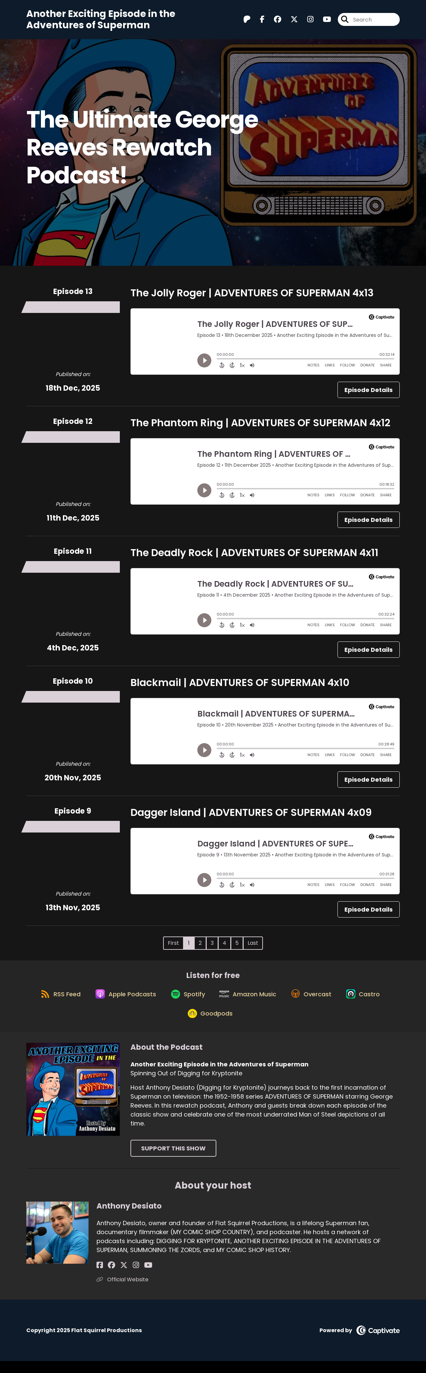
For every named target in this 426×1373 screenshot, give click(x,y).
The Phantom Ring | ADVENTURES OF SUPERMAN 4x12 (260, 426)
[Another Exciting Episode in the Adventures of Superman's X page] (290, 21)
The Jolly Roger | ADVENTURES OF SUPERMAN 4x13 (252, 296)
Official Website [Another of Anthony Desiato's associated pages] (122, 1291)
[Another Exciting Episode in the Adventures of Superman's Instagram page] (306, 21)
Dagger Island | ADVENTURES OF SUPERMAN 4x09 (251, 816)
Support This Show (173, 1160)
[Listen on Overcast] (316, 1001)
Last (253, 946)
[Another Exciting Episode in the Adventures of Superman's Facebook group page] (273, 21)
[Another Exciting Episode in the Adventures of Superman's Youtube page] (323, 21)
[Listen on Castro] (370, 1001)
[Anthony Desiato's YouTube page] (133, 1277)
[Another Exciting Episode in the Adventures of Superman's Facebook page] (258, 21)
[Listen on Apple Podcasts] (121, 1001)
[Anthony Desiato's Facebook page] (100, 1277)
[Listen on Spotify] (186, 1001)
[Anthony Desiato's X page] (116, 1277)
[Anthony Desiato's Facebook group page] (107, 1277)
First (173, 946)
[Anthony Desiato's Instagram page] (124, 1277)
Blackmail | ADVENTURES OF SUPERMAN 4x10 (239, 686)
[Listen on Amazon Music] (249, 1001)
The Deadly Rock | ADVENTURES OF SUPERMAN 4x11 (254, 556)
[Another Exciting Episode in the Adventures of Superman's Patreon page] (247, 21)
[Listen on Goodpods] (209, 1024)
